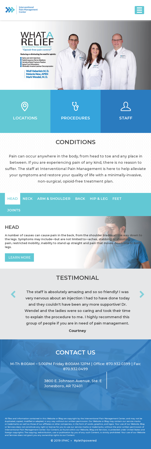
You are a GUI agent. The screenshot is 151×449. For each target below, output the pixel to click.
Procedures (75, 118)
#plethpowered (85, 440)
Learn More (19, 257)
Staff (125, 118)
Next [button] (142, 295)
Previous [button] (13, 295)
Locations (25, 118)
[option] (75, 55)
